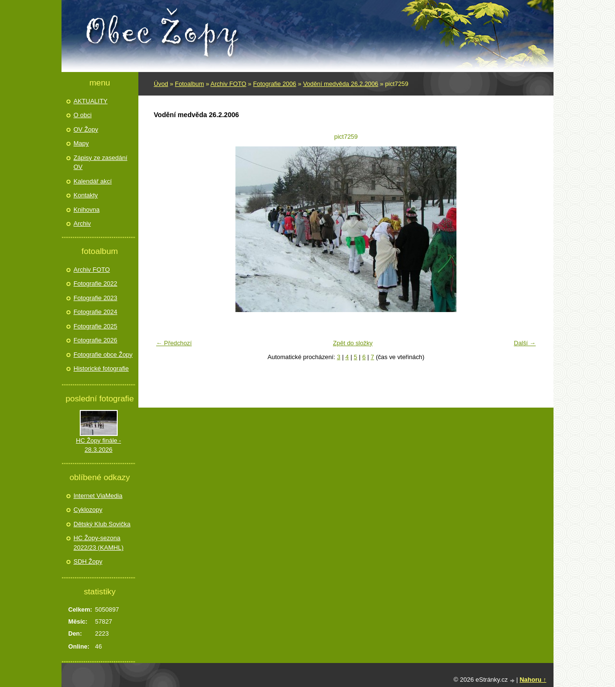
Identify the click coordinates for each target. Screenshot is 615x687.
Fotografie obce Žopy (103, 354)
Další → (525, 343)
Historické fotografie (101, 368)
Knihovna (86, 209)
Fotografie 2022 (95, 283)
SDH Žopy (88, 561)
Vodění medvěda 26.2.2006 (341, 83)
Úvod (161, 83)
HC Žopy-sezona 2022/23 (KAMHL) (98, 542)
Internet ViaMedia (98, 495)
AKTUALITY (91, 101)
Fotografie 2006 (274, 83)
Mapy (81, 143)
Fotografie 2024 (95, 311)
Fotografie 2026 (95, 340)
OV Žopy (86, 129)
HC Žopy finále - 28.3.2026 (98, 445)
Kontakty (86, 195)
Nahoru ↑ (532, 679)
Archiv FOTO (228, 83)
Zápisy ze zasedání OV (100, 162)
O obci (83, 115)
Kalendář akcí (93, 181)
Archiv (82, 223)
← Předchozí (174, 343)
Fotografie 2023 (95, 297)
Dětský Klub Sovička (102, 524)
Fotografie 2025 (95, 326)
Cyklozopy (88, 509)
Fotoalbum (189, 83)
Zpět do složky (353, 343)
